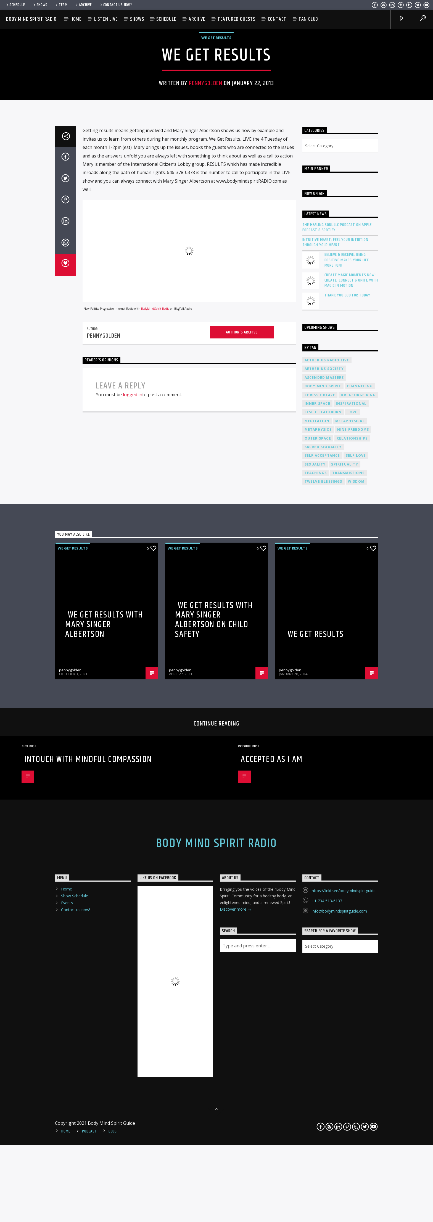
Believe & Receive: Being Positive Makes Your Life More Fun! (346, 526)
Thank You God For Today (347, 561)
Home (76, 19)
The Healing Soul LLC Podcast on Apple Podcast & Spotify (337, 493)
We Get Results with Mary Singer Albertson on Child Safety (214, 885)
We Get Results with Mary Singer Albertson (104, 890)
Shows (39, 5)
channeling (360, 652)
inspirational (351, 669)
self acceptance (322, 721)
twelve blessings (323, 747)
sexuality (315, 730)
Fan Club (308, 19)
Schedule (15, 5)
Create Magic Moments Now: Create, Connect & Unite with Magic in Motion (351, 546)
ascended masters (324, 643)
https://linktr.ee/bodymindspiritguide (344, 1156)
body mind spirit (323, 652)
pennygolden (205, 205)
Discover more (235, 1175)
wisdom (356, 747)
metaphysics (318, 695)
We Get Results (216, 159)
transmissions (348, 738)
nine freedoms (353, 695)
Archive (83, 5)
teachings (316, 738)
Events (67, 1168)
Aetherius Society (324, 634)
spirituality (344, 730)
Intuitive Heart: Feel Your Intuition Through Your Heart (335, 508)
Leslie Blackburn (323, 678)
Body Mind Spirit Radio (31, 19)
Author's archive (242, 598)
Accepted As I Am (272, 1025)
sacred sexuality (323, 712)
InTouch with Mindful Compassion (88, 1025)
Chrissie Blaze (320, 660)
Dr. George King (358, 660)
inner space (317, 669)
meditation (317, 686)
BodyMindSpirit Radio (155, 575)
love (352, 678)
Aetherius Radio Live (327, 626)
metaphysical (350, 686)
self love (356, 721)
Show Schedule (74, 1161)
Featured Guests (236, 19)
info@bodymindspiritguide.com (339, 1176)
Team (61, 5)
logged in (132, 661)
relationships (352, 704)
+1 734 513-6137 (327, 1166)
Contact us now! (115, 5)
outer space (318, 704)
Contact (277, 19)
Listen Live (106, 19)
